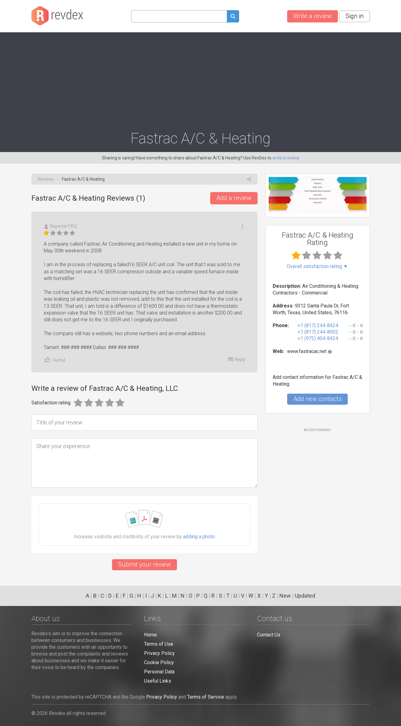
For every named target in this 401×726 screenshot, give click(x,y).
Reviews (46, 179)
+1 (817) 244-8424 (318, 325)
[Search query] (179, 16)
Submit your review (144, 564)
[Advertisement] (200, 79)
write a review (285, 157)
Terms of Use (158, 644)
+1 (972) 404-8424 (318, 338)
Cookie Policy (159, 662)
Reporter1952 (60, 226)
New (285, 595)
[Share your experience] (144, 462)
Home (150, 635)
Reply (236, 359)
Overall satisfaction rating (317, 266)
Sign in (354, 16)
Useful (54, 359)
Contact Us (268, 635)
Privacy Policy (159, 653)
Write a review (312, 16)
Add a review (233, 198)
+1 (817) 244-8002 (318, 332)
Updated (305, 595)
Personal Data (159, 672)
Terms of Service (205, 697)
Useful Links (157, 681)
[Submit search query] (233, 17)
